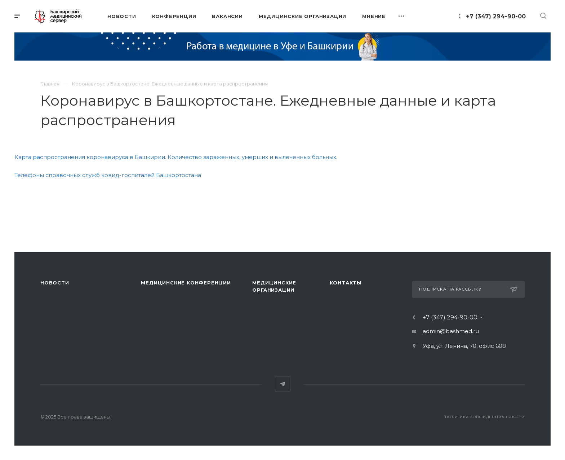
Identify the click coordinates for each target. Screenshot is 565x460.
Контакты (346, 283)
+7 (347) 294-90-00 (496, 16)
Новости (54, 283)
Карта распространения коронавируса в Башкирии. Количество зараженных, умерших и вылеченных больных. (175, 157)
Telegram (282, 384)
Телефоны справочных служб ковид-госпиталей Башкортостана (107, 175)
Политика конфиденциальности (485, 417)
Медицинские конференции (186, 283)
